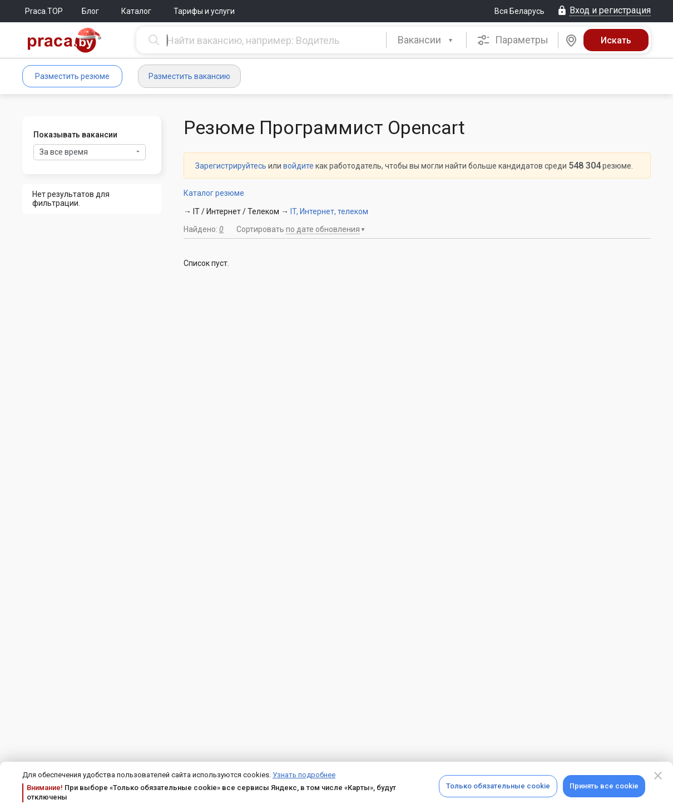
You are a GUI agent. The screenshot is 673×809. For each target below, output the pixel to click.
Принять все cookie (604, 786)
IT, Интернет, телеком (329, 211)
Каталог (136, 11)
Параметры (512, 40)
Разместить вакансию (189, 76)
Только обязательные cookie (498, 786)
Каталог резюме (214, 193)
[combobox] (426, 40)
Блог (90, 11)
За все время (89, 151)
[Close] (658, 775)
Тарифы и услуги (204, 11)
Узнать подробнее (304, 775)
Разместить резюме (72, 76)
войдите (298, 165)
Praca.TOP (44, 11)
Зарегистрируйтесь (230, 165)
